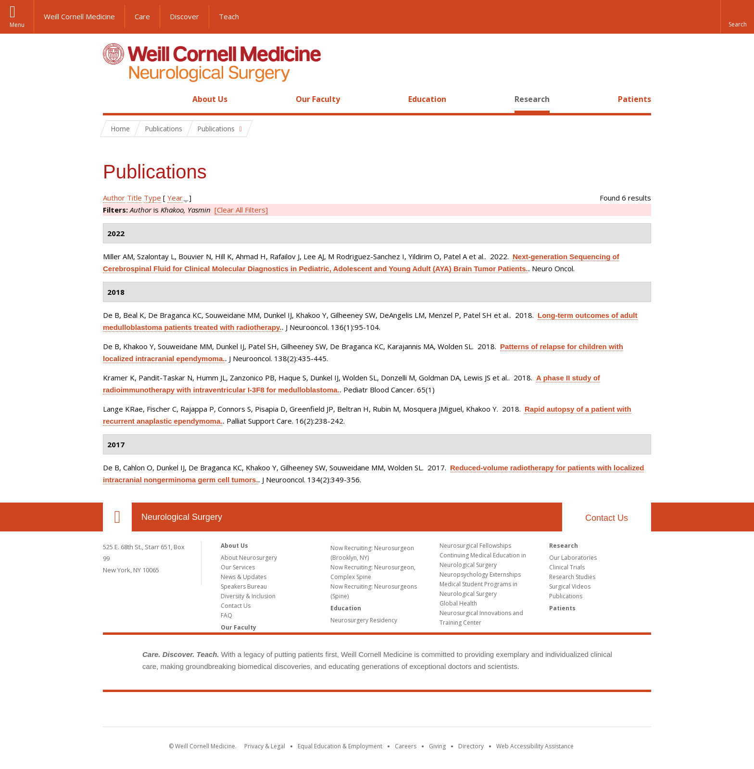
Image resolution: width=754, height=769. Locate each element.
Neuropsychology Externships (480, 574)
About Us (209, 99)
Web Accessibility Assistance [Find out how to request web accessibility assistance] (535, 746)
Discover (184, 16)
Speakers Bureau (244, 586)
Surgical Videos (570, 586)
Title (134, 197)
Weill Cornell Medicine (79, 16)
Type (152, 197)
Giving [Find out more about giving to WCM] (437, 746)
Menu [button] (17, 25)
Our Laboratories (573, 558)
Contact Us (606, 518)
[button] (737, 17)
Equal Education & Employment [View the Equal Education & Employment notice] (340, 746)
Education (427, 99)
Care (142, 16)
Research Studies (572, 577)
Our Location (117, 517)
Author (114, 197)
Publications (565, 596)
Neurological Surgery (181, 517)
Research (532, 99)
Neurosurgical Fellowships (475, 546)
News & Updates (243, 577)
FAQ (226, 615)
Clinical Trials (567, 567)
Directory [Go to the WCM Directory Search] (471, 746)
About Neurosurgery (249, 558)
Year (175, 197)
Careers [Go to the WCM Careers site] (405, 746)
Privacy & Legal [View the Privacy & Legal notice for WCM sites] (264, 746)
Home (113, 99)
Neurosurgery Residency (363, 620)
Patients (634, 99)
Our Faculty (318, 99)
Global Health (458, 603)
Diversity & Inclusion (248, 596)
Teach (229, 16)
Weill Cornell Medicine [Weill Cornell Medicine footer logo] (377, 711)
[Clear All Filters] (241, 209)
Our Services (238, 567)
